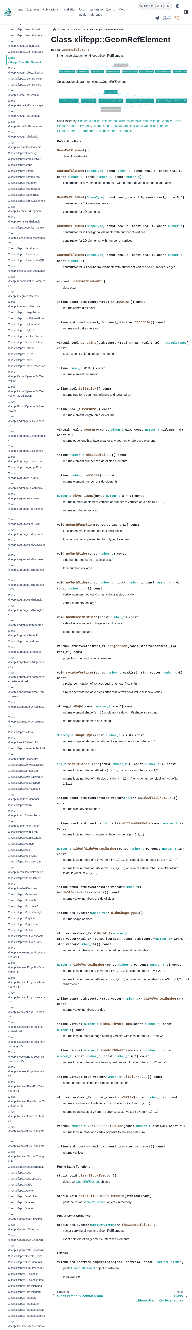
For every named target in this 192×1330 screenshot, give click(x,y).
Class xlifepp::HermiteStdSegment (24, 209)
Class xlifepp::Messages (22, 894)
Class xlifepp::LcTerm (21, 732)
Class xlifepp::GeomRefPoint (25, 78)
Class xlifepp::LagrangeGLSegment (25, 448)
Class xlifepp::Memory (21, 843)
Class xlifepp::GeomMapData (25, 51)
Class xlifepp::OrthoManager (25, 1262)
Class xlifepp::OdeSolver (23, 1196)
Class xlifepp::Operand (21, 1202)
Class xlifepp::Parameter (22, 1297)
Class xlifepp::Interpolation (24, 312)
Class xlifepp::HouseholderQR (26, 260)
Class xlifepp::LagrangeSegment (23, 496)
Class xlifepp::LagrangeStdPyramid (25, 532)
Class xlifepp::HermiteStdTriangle (24, 219)
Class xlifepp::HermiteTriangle (26, 227)
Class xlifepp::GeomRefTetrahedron (25, 124)
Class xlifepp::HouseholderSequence (26, 268)
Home (19, 9)
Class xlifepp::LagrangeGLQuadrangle (26, 436)
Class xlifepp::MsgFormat (23, 924)
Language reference (96, 12)
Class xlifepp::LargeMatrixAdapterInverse (26, 662)
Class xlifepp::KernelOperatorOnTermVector (26, 377)
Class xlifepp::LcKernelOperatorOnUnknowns (26, 692)
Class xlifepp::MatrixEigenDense (23, 823)
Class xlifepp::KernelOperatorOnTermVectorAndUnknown (26, 391)
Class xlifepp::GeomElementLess (24, 43)
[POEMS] (167, 18)
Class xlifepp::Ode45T (21, 1190)
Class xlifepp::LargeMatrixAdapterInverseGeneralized (26, 677)
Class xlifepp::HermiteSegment (26, 200)
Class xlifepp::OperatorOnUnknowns (26, 1248)
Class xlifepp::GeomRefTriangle (23, 134)
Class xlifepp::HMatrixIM (22, 182)
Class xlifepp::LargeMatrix (23, 641)
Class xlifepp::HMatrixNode (24, 188)
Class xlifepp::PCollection (23, 1273)
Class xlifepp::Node (19, 1172)
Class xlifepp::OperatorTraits (25, 1256)
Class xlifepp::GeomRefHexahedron (26, 70)
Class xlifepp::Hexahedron (23, 248)
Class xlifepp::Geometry (22, 153)
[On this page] (186, 12)
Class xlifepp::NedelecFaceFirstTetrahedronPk (26, 1086)
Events (110, 9)
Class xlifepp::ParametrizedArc (26, 1315)
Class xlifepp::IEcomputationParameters (26, 281)
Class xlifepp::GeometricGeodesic (24, 145)
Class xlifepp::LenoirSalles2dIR (26, 748)
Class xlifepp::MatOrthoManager (23, 797)
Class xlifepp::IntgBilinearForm (26, 318)
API (63, 29)
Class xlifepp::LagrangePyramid (23, 475)
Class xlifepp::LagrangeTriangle (23, 633)
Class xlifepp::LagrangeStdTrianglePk (26, 610)
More (122, 9)
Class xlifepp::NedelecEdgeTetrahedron (26, 1071)
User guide (82, 12)
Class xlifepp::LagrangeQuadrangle (25, 485)
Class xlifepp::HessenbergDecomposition (26, 238)
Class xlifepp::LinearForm (23, 770)
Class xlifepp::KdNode (21, 348)
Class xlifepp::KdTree (20, 354)
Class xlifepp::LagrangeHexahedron (25, 459)
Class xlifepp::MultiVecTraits (24, 942)
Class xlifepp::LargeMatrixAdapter (24, 649)
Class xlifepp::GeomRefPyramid (23, 92)
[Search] (155, 6)
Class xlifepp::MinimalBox (23, 900)
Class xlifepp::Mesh (19, 849)
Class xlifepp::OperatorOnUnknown (25, 1237)
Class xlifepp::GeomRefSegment (24, 113)
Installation (69, 9)
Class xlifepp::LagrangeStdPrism (24, 521)
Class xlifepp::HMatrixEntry (24, 176)
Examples (33, 9)
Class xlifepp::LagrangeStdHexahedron (26, 509)
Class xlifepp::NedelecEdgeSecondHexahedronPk (26, 1027)
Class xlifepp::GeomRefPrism (25, 84)
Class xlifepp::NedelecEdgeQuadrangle (26, 1012)
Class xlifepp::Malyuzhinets (24, 788)
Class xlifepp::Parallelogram (24, 1291)
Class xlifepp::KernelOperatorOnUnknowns (26, 406)
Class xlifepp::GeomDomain (24, 29)
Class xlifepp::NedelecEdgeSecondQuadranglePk (26, 1042)
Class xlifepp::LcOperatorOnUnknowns (26, 722)
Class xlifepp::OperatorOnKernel (23, 1227)
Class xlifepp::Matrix (20, 805)
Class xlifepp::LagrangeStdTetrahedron (26, 570)
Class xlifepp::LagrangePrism (25, 467)
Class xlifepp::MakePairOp (24, 782)
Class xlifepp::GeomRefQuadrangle (25, 103)
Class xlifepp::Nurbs (20, 1184)
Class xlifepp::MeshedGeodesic (23, 886)
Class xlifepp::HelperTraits (23, 194)
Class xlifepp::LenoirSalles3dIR (26, 764)
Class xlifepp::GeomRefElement (24, 60)
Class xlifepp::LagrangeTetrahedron (25, 622)
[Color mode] (177, 6)
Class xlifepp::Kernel (20, 360)
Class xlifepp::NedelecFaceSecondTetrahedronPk (26, 1101)
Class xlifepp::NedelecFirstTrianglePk (26, 1143)
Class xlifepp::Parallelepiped (25, 1285)
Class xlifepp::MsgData (21, 918)
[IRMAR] (177, 18)
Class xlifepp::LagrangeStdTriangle (25, 597)
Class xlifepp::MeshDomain (24, 861)
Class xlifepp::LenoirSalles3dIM (23, 756)
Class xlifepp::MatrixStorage (24, 837)
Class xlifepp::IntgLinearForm (25, 324)
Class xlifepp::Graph (20, 164)
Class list (76, 29)
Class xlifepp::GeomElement (25, 35)
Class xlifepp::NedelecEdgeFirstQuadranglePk (26, 967)
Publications (51, 9)
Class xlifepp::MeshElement (24, 878)
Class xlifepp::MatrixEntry (23, 831)
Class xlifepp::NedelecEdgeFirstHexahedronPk (26, 953)
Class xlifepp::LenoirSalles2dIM (23, 740)
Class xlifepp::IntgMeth (21, 330)
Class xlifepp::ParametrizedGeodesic (26, 1324)
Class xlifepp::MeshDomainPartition (25, 870)
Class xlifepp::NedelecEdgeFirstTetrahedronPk (26, 982)
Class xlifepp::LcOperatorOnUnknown (26, 707)
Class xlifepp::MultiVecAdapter (26, 936)
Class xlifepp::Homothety (23, 254)
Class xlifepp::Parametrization (26, 1309)
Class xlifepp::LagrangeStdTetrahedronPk (26, 585)
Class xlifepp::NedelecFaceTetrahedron (26, 1116)
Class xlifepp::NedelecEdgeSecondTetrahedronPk (26, 1057)
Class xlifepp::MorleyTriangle (25, 912)
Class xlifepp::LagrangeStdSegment (26, 557)
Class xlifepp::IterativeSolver (25, 336)
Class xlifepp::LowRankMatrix (25, 776)
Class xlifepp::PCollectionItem (26, 1279)
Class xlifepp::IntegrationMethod (23, 294)
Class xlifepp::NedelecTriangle (26, 1166)
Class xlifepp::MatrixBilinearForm (24, 813)
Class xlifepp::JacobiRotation (25, 342)
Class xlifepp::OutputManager (26, 1267)
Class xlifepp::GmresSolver (24, 158)
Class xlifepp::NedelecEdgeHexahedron (26, 997)
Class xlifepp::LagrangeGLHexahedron (26, 421)
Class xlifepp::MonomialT (23, 906)
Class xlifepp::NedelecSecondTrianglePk (26, 1156)
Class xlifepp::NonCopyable (24, 1178)
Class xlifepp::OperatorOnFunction (25, 1216)
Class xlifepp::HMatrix (21, 170)
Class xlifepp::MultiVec (21, 930)
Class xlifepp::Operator (21, 1208)
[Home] (54, 30)
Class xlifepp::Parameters (23, 1303)
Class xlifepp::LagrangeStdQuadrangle (26, 545)
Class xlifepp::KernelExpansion (26, 366)
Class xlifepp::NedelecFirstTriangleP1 (26, 1131)
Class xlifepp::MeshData (22, 855)
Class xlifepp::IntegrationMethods (24, 304)
